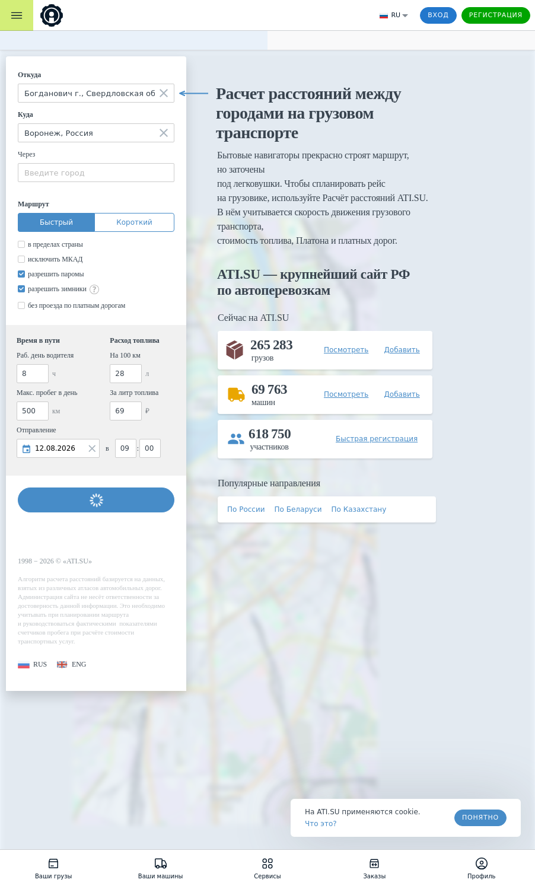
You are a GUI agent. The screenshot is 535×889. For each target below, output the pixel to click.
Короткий (134, 222)
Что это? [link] (321, 824)
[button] (32, 664)
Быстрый (56, 222)
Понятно (480, 817)
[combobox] (96, 93)
